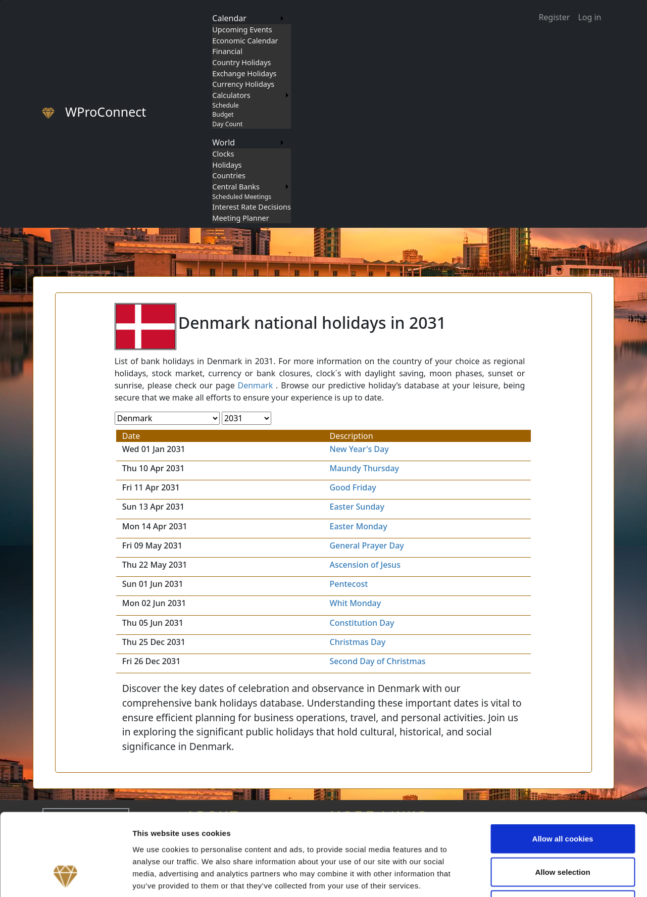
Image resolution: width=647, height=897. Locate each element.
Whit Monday (355, 603)
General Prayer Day (366, 545)
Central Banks (236, 186)
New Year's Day (358, 449)
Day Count (227, 124)
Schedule (225, 105)
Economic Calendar (245, 40)
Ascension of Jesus (364, 564)
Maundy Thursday (364, 468)
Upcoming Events (242, 29)
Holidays (226, 165)
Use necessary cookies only (562, 830)
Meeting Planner (240, 218)
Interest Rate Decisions (251, 207)
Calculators (231, 95)
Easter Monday (358, 526)
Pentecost (348, 583)
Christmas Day (357, 641)
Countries (228, 175)
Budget (222, 114)
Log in (589, 17)
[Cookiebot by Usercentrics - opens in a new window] (65, 877)
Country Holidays (241, 62)
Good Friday (352, 487)
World (223, 142)
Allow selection (562, 797)
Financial (227, 51)
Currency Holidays (243, 84)
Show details (530, 877)
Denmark (255, 385)
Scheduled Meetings (241, 196)
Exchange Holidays (244, 73)
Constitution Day (361, 622)
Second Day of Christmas (377, 661)
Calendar (229, 18)
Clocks (223, 154)
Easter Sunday (356, 506)
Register (554, 17)
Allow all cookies (562, 764)
